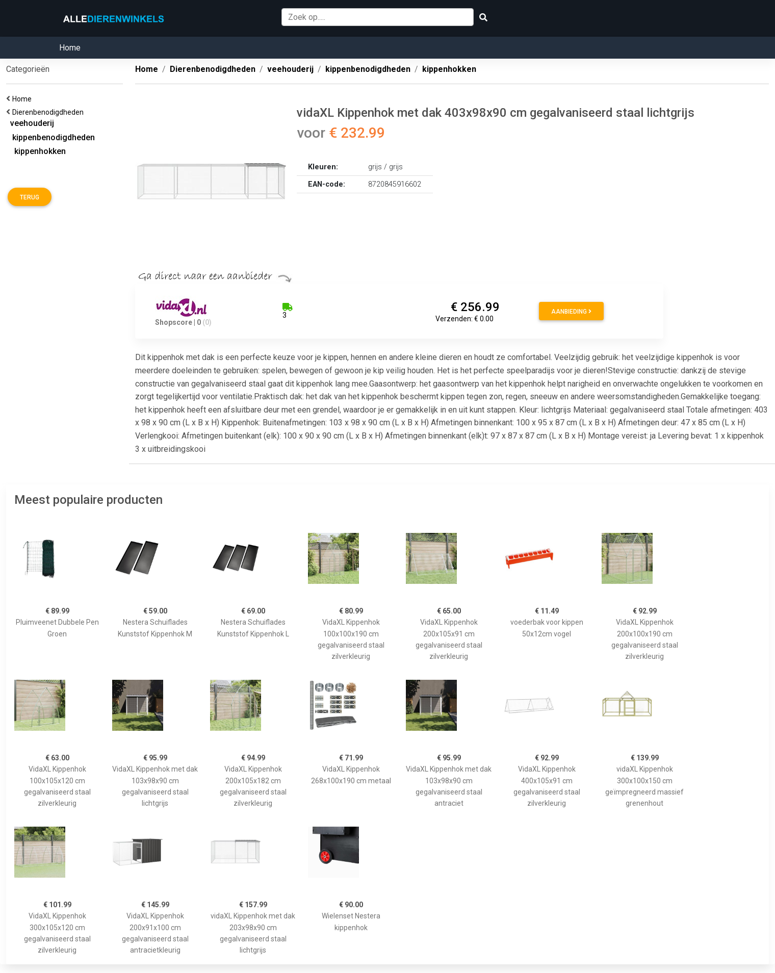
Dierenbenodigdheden (49, 112)
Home (70, 48)
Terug (29, 197)
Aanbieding (571, 311)
